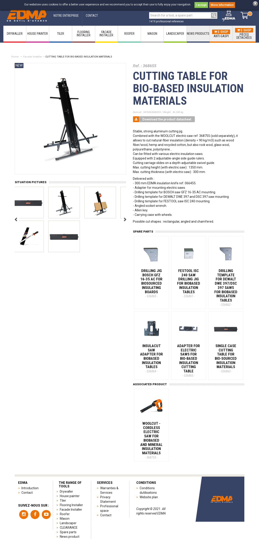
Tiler (63, 500)
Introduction (30, 488)
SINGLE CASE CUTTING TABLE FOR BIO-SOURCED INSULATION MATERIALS (226, 358)
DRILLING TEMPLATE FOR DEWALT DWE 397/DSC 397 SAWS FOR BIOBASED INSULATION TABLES (225, 287)
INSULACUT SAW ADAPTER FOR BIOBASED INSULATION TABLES (151, 358)
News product (69, 536)
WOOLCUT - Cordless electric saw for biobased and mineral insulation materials (151, 440)
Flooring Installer (71, 505)
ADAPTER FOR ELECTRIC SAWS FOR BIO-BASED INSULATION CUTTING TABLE (188, 360)
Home (15, 56)
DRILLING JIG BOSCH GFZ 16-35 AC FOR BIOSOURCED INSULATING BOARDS (151, 283)
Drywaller (66, 491)
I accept (201, 5)
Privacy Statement (108, 499)
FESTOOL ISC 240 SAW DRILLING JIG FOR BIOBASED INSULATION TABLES (188, 283)
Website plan (149, 497)
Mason (64, 518)
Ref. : (137, 65)
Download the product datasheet (162, 119)
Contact (27, 492)
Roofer (65, 514)
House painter (70, 496)
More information (222, 5)
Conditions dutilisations (148, 490)
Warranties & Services (109, 490)
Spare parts (68, 532)
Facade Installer (32, 56)
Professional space (109, 508)
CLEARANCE (69, 527)
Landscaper (68, 523)
